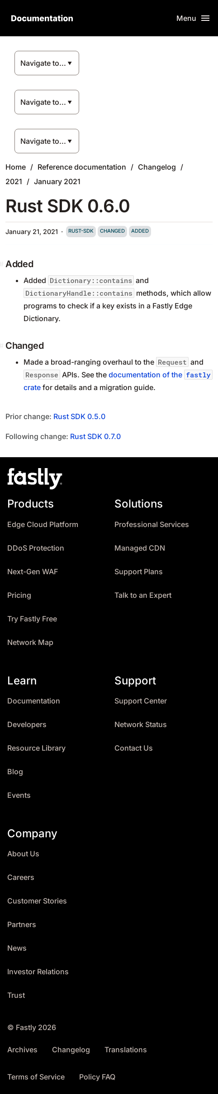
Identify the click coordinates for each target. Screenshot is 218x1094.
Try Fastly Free (32, 619)
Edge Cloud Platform (42, 524)
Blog (15, 771)
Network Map (30, 642)
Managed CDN (139, 548)
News (17, 948)
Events (19, 795)
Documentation (33, 701)
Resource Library (36, 748)
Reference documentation (82, 166)
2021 (13, 181)
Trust (16, 995)
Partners (21, 924)
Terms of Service (36, 1077)
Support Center (140, 701)
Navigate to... (43, 63)
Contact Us (133, 748)
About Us (23, 854)
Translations (125, 1049)
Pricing (19, 595)
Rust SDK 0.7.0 (95, 436)
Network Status (140, 724)
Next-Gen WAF (32, 571)
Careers (20, 877)
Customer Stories (37, 901)
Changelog (157, 166)
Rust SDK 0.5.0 (79, 416)
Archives (22, 1049)
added (140, 231)
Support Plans (138, 571)
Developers (27, 724)
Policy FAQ (97, 1077)
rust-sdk (81, 231)
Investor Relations (38, 971)
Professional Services (151, 524)
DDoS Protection (35, 548)
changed (112, 231)
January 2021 (57, 181)
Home (15, 166)
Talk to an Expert (142, 595)
